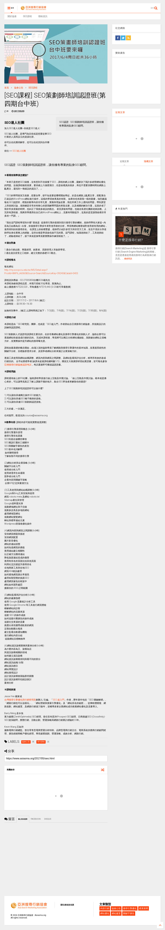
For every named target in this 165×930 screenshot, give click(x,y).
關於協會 (12, 16)
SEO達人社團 (19, 151)
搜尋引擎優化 (130, 908)
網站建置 (116, 913)
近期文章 (120, 112)
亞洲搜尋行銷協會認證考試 (17, 364)
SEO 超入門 (58, 699)
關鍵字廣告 (128, 913)
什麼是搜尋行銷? (131, 240)
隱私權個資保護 (67, 905)
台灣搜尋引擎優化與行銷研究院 (20, 699)
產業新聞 (143, 908)
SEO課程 (27, 16)
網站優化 (104, 913)
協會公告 (18, 87)
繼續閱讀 (128, 259)
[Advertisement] (136, 80)
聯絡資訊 (42, 16)
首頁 (6, 87)
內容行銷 (104, 908)
